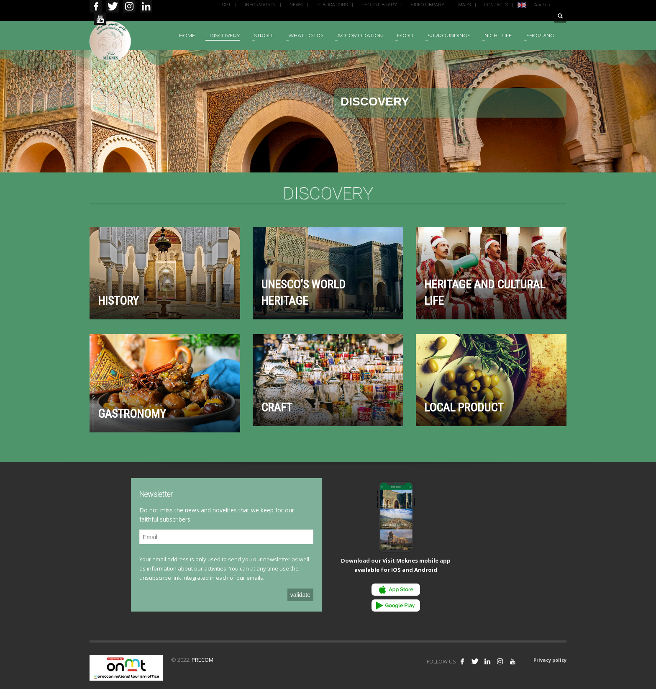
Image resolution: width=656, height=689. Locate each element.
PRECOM (202, 659)
